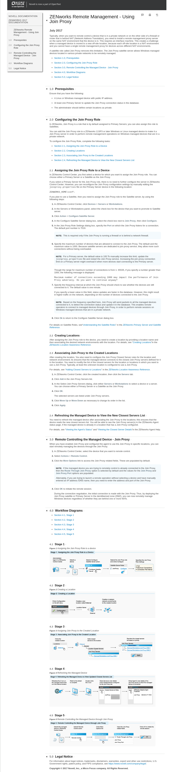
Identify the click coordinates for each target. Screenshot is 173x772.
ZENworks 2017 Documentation (18, 21)
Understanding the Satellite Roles (99, 325)
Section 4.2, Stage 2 (64, 520)
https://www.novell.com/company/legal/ (127, 763)
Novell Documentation (23, 16)
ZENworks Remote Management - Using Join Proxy (26, 32)
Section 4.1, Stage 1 (64, 515)
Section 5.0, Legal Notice (66, 77)
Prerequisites (20, 40)
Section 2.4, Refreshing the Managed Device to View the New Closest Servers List (94, 160)
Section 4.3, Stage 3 (64, 524)
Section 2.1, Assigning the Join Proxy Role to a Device (80, 146)
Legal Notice (20, 68)
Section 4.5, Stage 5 (64, 534)
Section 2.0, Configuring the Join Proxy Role (75, 62)
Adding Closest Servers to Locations (83, 369)
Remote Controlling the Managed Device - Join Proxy (25, 55)
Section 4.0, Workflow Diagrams (69, 72)
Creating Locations (142, 342)
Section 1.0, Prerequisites (66, 58)
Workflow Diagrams (23, 63)
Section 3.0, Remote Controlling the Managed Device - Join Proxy (86, 67)
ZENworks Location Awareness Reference (70, 345)
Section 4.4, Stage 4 (64, 529)
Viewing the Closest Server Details (115, 429)
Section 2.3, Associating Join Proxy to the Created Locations (83, 155)
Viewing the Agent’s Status (79, 429)
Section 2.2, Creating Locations (69, 150)
